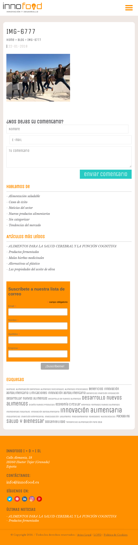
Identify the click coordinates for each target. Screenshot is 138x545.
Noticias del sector (21, 208)
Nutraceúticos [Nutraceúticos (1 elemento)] (108, 416)
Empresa (14, 348)
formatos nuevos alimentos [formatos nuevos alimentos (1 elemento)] (105, 404)
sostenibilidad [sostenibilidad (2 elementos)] (55, 422)
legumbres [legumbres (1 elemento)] (65, 416)
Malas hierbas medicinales (26, 258)
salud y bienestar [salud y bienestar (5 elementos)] (25, 421)
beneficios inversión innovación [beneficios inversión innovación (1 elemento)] (102, 393)
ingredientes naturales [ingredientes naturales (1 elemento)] (18, 411)
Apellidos (14, 334)
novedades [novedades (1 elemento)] (94, 416)
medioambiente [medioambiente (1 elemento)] (80, 416)
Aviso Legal (84, 534)
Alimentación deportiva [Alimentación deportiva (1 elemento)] (28, 389)
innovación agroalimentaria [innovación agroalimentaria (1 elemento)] (45, 411)
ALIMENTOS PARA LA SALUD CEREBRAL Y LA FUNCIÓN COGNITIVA (62, 246)
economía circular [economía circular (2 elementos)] (68, 404)
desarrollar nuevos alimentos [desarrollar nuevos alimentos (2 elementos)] (26, 398)
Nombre (13, 320)
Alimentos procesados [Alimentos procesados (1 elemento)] (76, 389)
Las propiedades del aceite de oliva (32, 269)
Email (12, 306)
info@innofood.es (22, 482)
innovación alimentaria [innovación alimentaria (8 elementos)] (91, 410)
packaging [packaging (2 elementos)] (123, 416)
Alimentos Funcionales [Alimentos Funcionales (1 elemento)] (52, 389)
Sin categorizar (19, 219)
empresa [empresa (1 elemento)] (85, 404)
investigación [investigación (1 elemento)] (52, 416)
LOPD (97, 534)
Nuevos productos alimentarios (29, 214)
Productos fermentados (24, 252)
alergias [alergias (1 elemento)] (10, 389)
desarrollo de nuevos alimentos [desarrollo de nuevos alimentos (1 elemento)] (64, 398)
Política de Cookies (116, 534)
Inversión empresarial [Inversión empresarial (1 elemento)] (32, 416)
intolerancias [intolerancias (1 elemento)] (13, 416)
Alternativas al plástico (24, 264)
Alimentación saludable (24, 196)
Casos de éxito (18, 202)
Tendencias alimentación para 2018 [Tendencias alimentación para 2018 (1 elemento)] (84, 422)
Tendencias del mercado (25, 225)
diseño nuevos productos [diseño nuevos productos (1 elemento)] (42, 404)
